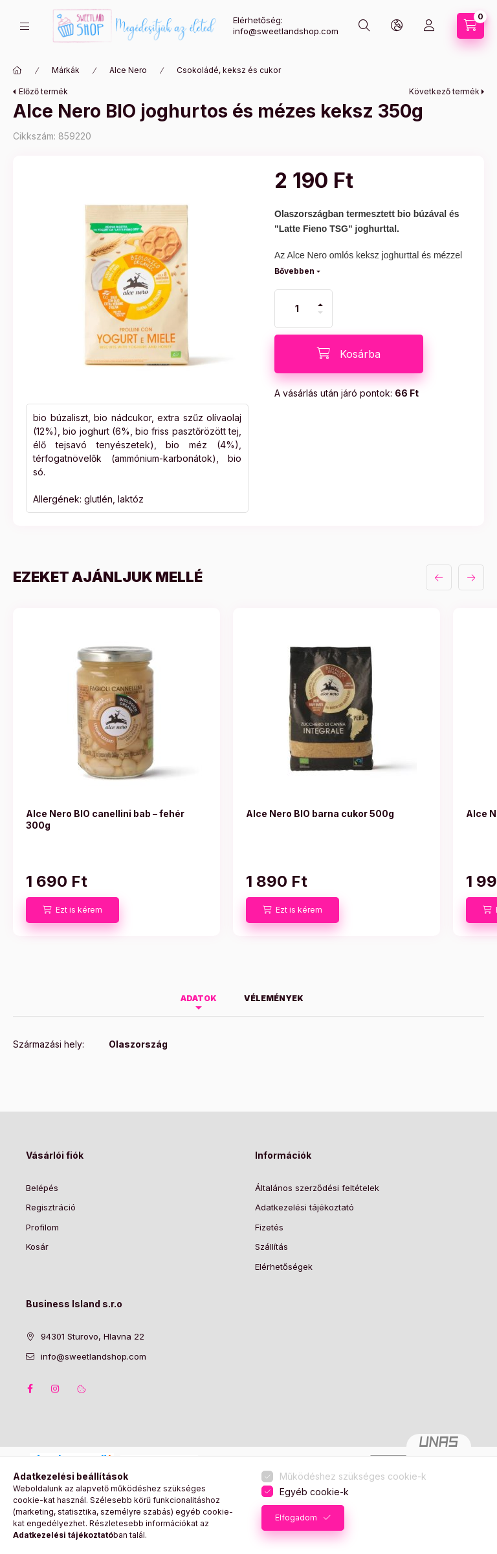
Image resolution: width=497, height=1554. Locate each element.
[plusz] (320, 299)
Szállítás (271, 1246)
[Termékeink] (24, 26)
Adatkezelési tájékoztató (304, 1207)
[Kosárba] (348, 354)
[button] (137, 280)
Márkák (66, 70)
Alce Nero (128, 70)
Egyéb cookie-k (314, 1491)
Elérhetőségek (284, 1266)
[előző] (439, 577)
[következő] (471, 577)
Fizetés (269, 1227)
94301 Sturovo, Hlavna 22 (92, 1336)
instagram (56, 1389)
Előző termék (43, 91)
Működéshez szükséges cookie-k (353, 1476)
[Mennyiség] (297, 308)
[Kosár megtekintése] (470, 26)
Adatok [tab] (199, 998)
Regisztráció (51, 1207)
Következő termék (444, 91)
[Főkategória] (17, 70)
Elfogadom (296, 1517)
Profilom (42, 1227)
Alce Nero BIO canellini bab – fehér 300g (105, 819)
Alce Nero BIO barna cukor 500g (320, 813)
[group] (248, 772)
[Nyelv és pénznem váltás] (397, 26)
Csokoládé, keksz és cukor (229, 70)
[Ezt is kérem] (72, 910)
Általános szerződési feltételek (317, 1188)
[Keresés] (364, 26)
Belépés (42, 1188)
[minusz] (320, 318)
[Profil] (429, 26)
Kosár (37, 1246)
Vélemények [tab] (274, 998)
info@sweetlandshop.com (93, 1356)
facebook (30, 1389)
